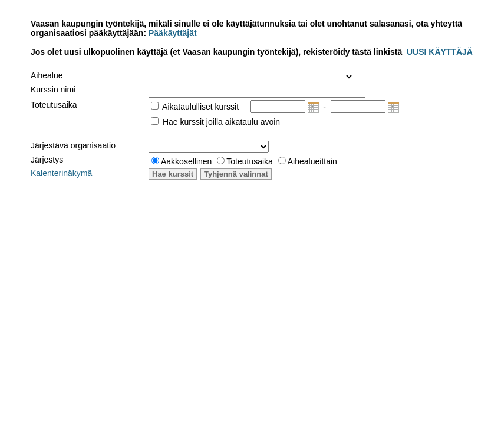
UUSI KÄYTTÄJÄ (440, 52)
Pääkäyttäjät (171, 33)
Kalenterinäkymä (61, 173)
